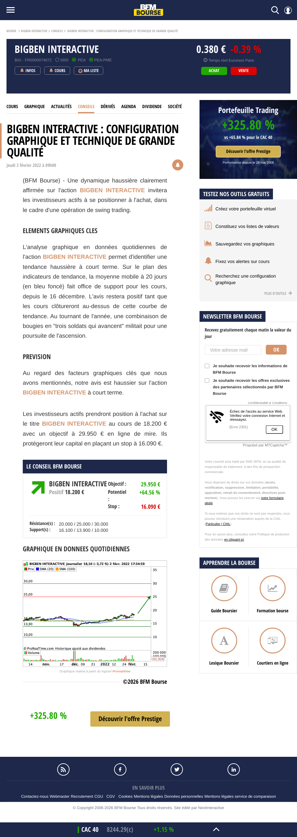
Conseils (57, 31)
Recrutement (82, 796)
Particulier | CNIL (218, 524)
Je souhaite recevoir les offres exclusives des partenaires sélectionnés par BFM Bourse (247, 387)
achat (214, 71)
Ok (276, 349)
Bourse (11, 31)
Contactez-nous (34, 796)
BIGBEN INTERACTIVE (34, 31)
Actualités (61, 107)
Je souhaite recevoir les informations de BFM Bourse (246, 369)
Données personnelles (183, 796)
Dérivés (108, 107)
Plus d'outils (278, 293)
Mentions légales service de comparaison (240, 796)
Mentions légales (148, 796)
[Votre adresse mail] (233, 350)
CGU (99, 796)
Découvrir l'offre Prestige (248, 151)
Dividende (152, 107)
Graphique (34, 107)
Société (175, 107)
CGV (111, 796)
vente (244, 71)
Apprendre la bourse (229, 563)
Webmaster (60, 796)
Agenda (128, 107)
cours (12, 107)
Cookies (125, 796)
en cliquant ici (234, 540)
